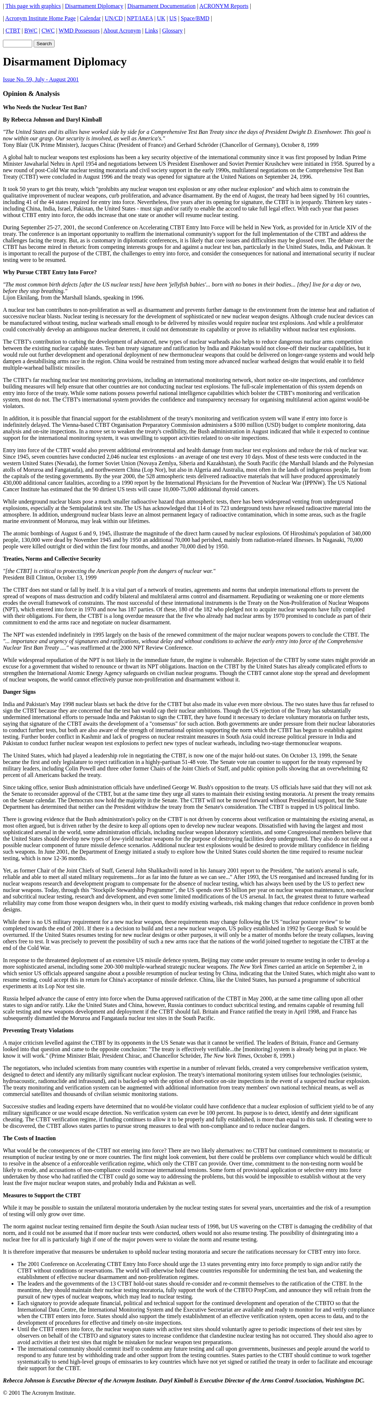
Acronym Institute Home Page (40, 18)
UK (161, 18)
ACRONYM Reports (224, 6)
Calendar (90, 18)
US (173, 18)
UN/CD (114, 18)
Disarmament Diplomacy (94, 6)
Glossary (172, 30)
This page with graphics (33, 6)
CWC (48, 30)
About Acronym (122, 30)
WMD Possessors (79, 30)
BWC (30, 30)
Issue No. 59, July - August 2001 (41, 79)
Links (151, 30)
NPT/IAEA (140, 18)
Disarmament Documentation (161, 6)
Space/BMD (195, 18)
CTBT (12, 30)
